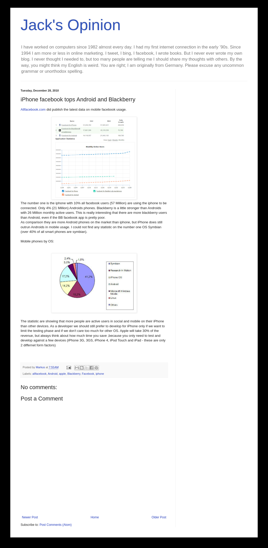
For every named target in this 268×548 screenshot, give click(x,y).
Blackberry (74, 373)
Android (52, 373)
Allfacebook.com (33, 109)
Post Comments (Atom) (55, 525)
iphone (100, 373)
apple (62, 373)
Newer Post (30, 517)
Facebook (88, 373)
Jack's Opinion (71, 25)
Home (95, 517)
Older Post (159, 517)
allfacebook (39, 373)
